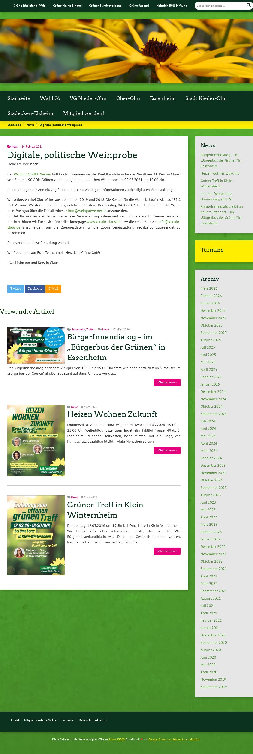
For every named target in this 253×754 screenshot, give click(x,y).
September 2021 (214, 590)
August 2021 (211, 598)
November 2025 (213, 317)
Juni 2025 (208, 354)
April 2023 (209, 517)
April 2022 (209, 576)
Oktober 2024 (212, 406)
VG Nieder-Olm (88, 98)
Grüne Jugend (139, 5)
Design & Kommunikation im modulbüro (174, 739)
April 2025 (209, 369)
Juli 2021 (208, 605)
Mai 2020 (208, 664)
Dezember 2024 (213, 391)
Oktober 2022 (212, 561)
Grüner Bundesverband (105, 5)
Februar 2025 (211, 376)
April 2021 (209, 613)
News (30, 124)
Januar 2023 (210, 539)
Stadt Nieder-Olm (206, 98)
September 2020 (214, 642)
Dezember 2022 (213, 546)
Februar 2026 (211, 295)
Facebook (35, 288)
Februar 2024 (211, 458)
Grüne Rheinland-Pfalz (29, 5)
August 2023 (211, 495)
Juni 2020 (208, 657)
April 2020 (209, 672)
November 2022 (213, 554)
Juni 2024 (208, 428)
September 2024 (214, 413)
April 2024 (209, 443)
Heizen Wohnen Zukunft (112, 414)
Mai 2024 (208, 435)
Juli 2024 (208, 421)
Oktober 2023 (212, 480)
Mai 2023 (208, 509)
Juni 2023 (208, 502)
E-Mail (53, 288)
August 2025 (211, 340)
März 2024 (209, 450)
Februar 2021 (211, 620)
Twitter (15, 288)
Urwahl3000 (117, 739)
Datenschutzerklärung (93, 720)
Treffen (90, 329)
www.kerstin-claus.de (103, 221)
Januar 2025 (210, 384)
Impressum (68, 720)
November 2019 (213, 679)
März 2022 (209, 583)
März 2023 (209, 524)
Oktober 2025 (212, 325)
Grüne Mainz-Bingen (67, 5)
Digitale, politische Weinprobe (72, 155)
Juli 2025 (208, 347)
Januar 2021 (210, 627)
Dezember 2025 (213, 310)
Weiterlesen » (167, 382)
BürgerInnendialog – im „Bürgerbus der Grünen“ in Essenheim (116, 347)
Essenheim (163, 98)
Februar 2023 (211, 531)
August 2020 (211, 649)
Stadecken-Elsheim (30, 113)
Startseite (19, 98)
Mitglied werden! (83, 113)
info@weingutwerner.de (87, 210)
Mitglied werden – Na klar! (41, 720)
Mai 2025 (208, 362)
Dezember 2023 (213, 465)
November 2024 (213, 399)
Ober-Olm (128, 98)
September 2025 (214, 332)
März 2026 (209, 288)
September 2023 (214, 487)
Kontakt (16, 720)
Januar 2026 (210, 303)
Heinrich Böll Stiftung (172, 5)
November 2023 (213, 472)
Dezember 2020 (213, 635)
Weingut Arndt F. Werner (32, 174)
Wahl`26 (50, 98)
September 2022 (214, 568)
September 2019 (214, 686)
